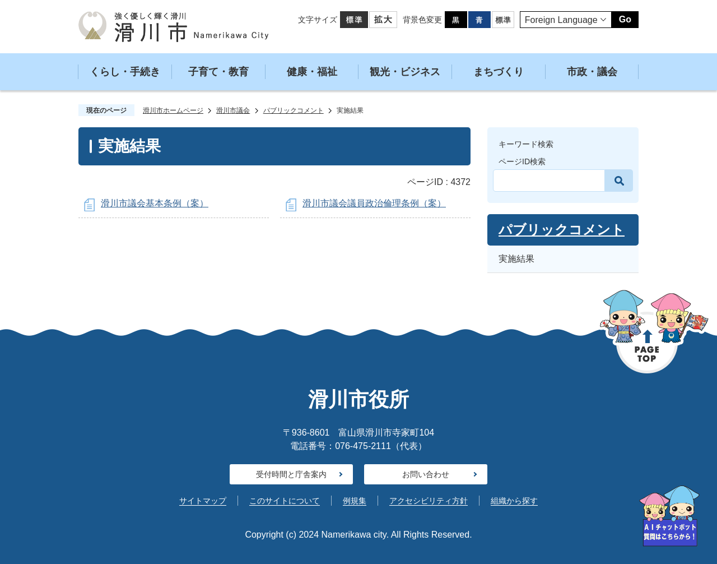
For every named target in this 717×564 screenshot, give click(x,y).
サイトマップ (202, 500)
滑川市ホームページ (173, 110)
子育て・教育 (218, 71)
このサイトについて (284, 500)
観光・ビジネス (405, 71)
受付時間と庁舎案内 (291, 474)
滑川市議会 (233, 110)
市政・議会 (592, 71)
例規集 (354, 500)
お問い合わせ (425, 474)
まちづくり (498, 71)
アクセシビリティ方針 (428, 500)
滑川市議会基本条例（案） (154, 203)
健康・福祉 (312, 71)
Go (625, 19)
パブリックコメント (293, 110)
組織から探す (514, 500)
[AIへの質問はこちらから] (669, 516)
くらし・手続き (125, 71)
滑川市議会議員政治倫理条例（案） (374, 203)
